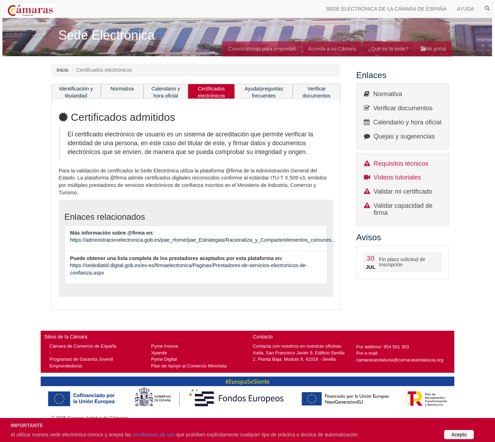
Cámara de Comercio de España (83, 346)
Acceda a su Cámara (332, 49)
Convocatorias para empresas (262, 49)
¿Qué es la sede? (388, 49)
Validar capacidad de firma (403, 209)
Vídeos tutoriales (397, 177)
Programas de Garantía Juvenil (81, 359)
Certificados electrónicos (211, 92)
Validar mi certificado (403, 191)
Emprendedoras (66, 366)
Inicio (63, 70)
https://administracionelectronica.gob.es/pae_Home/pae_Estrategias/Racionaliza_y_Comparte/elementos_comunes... (203, 240)
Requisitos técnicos (401, 163)
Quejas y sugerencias (404, 136)
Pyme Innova (164, 346)
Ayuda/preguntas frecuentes (264, 92)
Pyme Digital (164, 359)
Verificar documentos (317, 92)
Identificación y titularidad (76, 92)
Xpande (159, 352)
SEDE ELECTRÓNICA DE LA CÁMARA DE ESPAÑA (386, 9)
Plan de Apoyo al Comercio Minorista (189, 366)
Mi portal (433, 49)
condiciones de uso (154, 434)
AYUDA (465, 9)
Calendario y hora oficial (165, 92)
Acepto (459, 434)
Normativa (122, 89)
